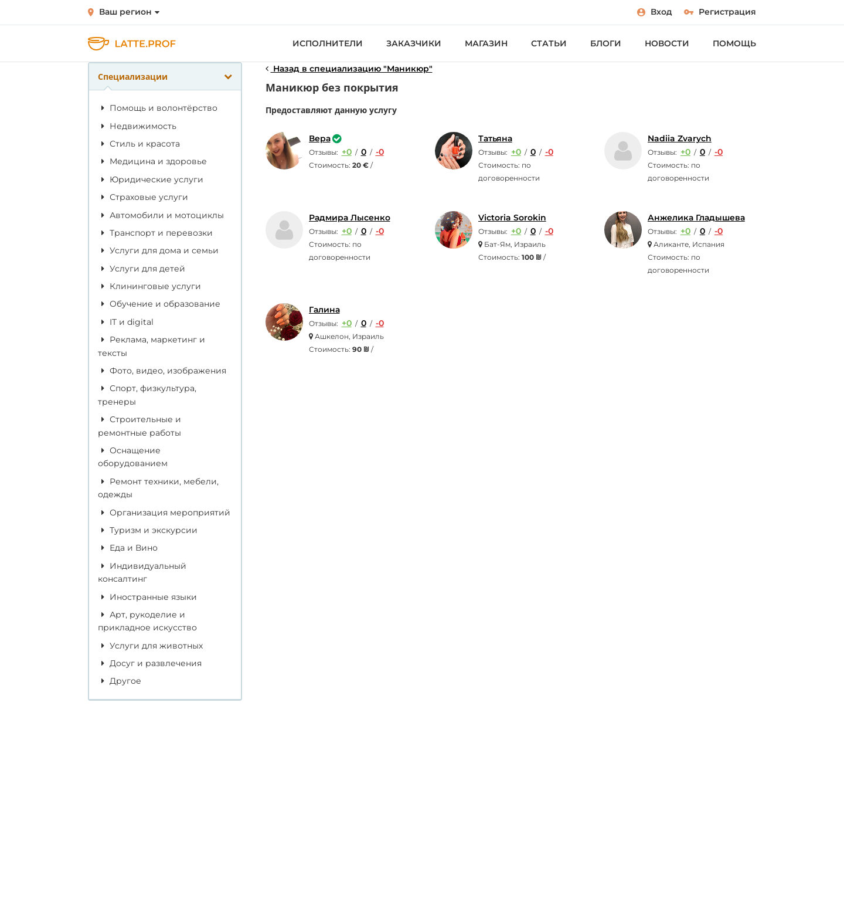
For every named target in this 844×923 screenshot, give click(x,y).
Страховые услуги (143, 197)
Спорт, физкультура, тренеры (147, 394)
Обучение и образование (159, 303)
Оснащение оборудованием (133, 457)
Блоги (605, 43)
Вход (654, 11)
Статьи (549, 43)
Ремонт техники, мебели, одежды (158, 488)
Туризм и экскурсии (148, 530)
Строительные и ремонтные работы (139, 425)
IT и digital (126, 322)
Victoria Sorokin (512, 217)
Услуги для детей (141, 268)
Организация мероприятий (164, 512)
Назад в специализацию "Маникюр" (349, 68)
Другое (119, 681)
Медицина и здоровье (152, 161)
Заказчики (413, 43)
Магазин (486, 43)
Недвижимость (137, 126)
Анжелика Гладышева (696, 217)
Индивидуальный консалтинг (142, 572)
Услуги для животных (150, 645)
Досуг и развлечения (150, 663)
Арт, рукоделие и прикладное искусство (147, 621)
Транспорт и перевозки (155, 233)
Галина (324, 309)
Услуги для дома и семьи (158, 250)
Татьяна (495, 138)
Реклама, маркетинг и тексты (151, 346)
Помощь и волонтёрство (157, 108)
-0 (380, 152)
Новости (667, 43)
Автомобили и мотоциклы (161, 215)
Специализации (165, 76)
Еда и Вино (128, 547)
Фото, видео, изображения (162, 370)
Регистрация (720, 11)
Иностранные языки (147, 597)
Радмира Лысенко (349, 217)
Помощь (734, 43)
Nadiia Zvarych (680, 138)
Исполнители (327, 43)
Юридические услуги (150, 179)
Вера (320, 138)
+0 (347, 152)
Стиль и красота (139, 143)
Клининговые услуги (149, 286)
